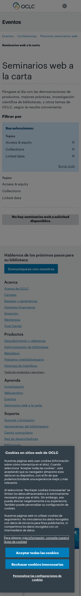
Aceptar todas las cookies (37, 552)
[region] (37, 519)
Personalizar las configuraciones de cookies (37, 577)
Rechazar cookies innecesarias (37, 564)
